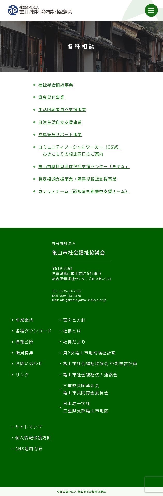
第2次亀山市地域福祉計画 (89, 352)
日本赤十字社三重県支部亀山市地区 (86, 406)
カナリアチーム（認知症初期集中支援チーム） (84, 191)
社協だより (74, 342)
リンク (22, 374)
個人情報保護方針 (33, 437)
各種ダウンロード (34, 331)
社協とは (72, 331)
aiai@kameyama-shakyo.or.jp (83, 300)
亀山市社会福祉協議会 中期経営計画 (100, 363)
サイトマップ (28, 427)
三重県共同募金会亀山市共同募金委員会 (86, 388)
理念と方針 (74, 320)
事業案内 (25, 320)
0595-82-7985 (71, 291)
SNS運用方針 (29, 448)
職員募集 (25, 352)
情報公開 (25, 342)
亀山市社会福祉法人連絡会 (90, 374)
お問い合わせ (29, 363)
